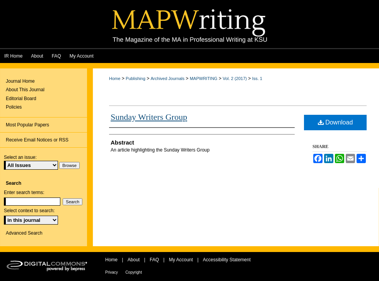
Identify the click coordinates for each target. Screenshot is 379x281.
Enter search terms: (24, 192)
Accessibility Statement (227, 259)
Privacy (111, 272)
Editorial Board (21, 98)
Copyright (133, 272)
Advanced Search (24, 233)
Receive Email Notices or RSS (37, 140)
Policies (14, 107)
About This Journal (25, 89)
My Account (181, 259)
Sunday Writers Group (149, 117)
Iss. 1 (257, 78)
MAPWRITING (204, 78)
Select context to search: (29, 210)
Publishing (135, 78)
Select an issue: (20, 157)
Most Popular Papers (27, 125)
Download (335, 122)
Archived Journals (167, 78)
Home (114, 78)
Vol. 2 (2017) (235, 78)
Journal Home (20, 81)
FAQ (154, 259)
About (134, 259)
